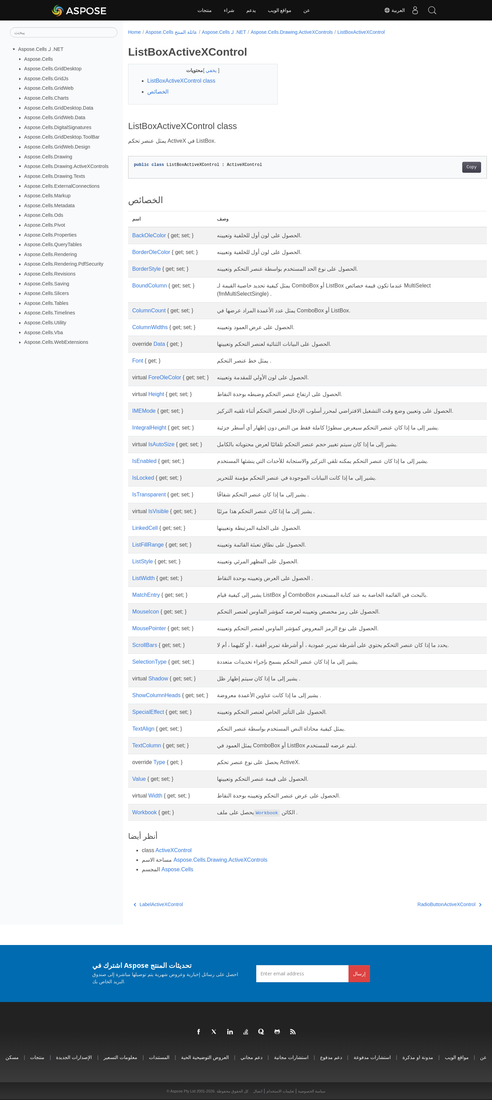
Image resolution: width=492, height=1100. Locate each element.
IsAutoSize (161, 444)
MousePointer (149, 628)
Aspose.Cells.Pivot (44, 225)
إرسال (359, 973)
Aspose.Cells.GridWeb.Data (54, 117)
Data (159, 344)
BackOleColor (149, 235)
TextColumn (146, 745)
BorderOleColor (151, 252)
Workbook (144, 812)
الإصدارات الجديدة (74, 1057)
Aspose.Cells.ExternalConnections (62, 185)
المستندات (159, 1057)
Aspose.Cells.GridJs (46, 78)
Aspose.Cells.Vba (43, 332)
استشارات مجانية (291, 1057)
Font (137, 361)
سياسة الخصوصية (311, 1091)
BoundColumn (149, 285)
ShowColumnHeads (156, 695)
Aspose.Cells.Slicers (46, 293)
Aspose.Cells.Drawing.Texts (54, 176)
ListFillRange (148, 545)
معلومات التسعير (120, 1057)
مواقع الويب (280, 10)
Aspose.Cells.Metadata (49, 205)
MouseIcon (145, 612)
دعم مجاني (251, 1057)
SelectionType (149, 662)
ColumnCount (149, 310)
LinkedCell (145, 528)
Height (156, 394)
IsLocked (143, 478)
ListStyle (142, 561)
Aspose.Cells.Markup (47, 195)
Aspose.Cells (38, 58)
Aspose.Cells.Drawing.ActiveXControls (66, 166)
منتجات (204, 10)
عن (306, 10)
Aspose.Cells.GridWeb (49, 88)
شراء (229, 10)
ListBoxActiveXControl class (181, 81)
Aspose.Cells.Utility (45, 322)
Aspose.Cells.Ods (43, 215)
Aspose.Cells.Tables (46, 303)
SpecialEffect (148, 712)
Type (159, 762)
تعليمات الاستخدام (280, 1091)
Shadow (158, 678)
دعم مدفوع (331, 1057)
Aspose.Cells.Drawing (48, 156)
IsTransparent (149, 494)
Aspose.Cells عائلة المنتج (171, 32)
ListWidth (143, 578)
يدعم (251, 10)
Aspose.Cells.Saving (46, 283)
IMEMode (143, 411)
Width (155, 796)
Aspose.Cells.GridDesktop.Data (58, 107)
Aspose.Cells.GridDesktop (53, 68)
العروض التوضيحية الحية (205, 1057)
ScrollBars (144, 645)
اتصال (257, 1091)
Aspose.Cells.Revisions (50, 274)
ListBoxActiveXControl (361, 32)
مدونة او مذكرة (417, 1057)
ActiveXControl (173, 850)
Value (139, 779)
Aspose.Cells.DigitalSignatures (58, 127)
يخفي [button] (207, 70)
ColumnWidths (150, 327)
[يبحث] (64, 32)
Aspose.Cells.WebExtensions (56, 342)
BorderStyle (146, 269)
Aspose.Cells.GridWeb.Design (57, 147)
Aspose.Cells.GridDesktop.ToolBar (62, 137)
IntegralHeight (149, 428)
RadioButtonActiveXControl (424, 904)
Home (134, 32)
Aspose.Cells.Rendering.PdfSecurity (64, 264)
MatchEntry (146, 595)
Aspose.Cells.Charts (46, 98)
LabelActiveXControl (158, 904)
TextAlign (143, 729)
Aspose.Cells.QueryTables (53, 244)
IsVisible (158, 511)
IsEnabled (144, 461)
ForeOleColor (164, 377)
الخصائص (157, 92)
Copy (447, 167)
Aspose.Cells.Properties (50, 234)
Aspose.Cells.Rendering (50, 254)
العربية (394, 10)
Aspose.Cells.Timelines (49, 312)
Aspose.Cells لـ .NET (41, 49)
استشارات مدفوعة (372, 1057)
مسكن (12, 1057)
